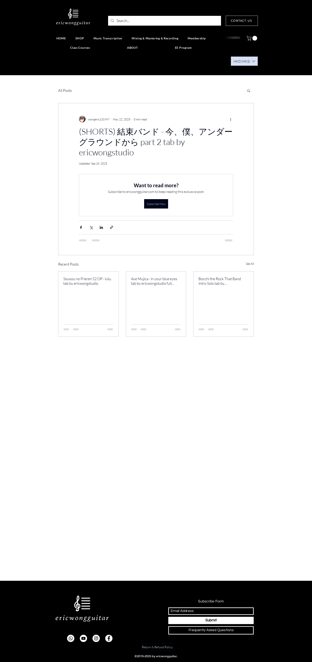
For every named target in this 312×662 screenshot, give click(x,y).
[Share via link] (112, 227)
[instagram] (96, 638)
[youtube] (83, 638)
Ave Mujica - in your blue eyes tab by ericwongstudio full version (154, 281)
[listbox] (244, 61)
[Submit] (211, 620)
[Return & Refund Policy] (157, 647)
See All (250, 263)
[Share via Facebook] (81, 227)
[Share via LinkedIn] (101, 227)
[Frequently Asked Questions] (211, 630)
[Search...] (164, 21)
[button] (252, 38)
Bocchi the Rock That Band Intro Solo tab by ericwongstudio (219, 281)
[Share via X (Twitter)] (91, 227)
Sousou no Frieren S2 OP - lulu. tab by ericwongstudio (87, 281)
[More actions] (230, 119)
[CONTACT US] (242, 21)
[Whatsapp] (70, 638)
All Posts (65, 90)
